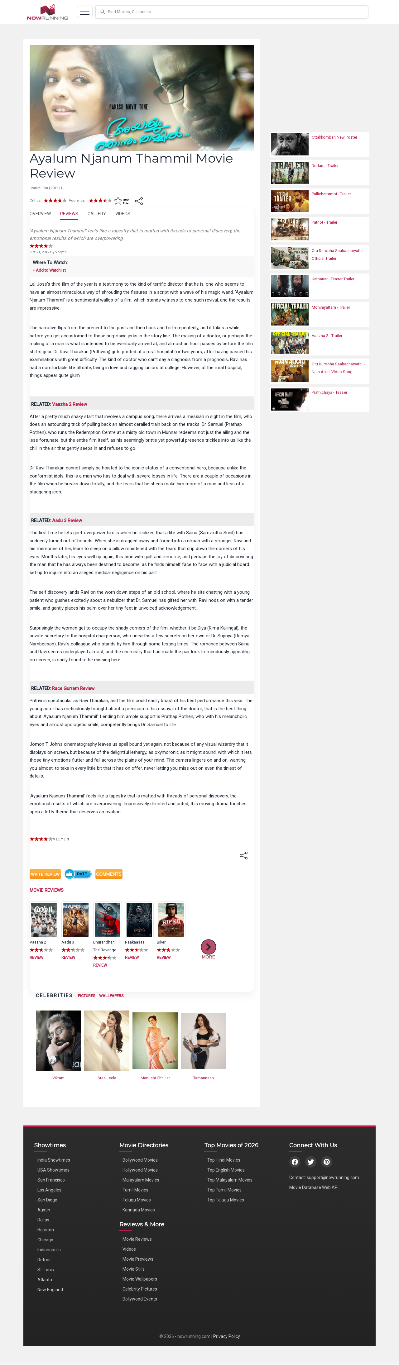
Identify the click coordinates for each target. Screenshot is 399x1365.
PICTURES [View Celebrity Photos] (86, 995)
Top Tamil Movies (224, 1189)
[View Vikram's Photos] (58, 1040)
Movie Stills (134, 1269)
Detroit (44, 1259)
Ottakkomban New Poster (334, 137)
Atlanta (44, 1279)
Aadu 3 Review (67, 520)
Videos (129, 1249)
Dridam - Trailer (325, 165)
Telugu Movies (137, 1199)
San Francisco (51, 1179)
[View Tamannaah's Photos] (203, 1040)
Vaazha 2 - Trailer (327, 335)
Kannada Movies (139, 1209)
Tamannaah (203, 1078)
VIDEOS (122, 213)
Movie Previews (138, 1259)
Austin (43, 1209)
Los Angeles (49, 1189)
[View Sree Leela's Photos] (106, 1040)
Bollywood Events (140, 1298)
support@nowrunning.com (333, 1177)
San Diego (47, 1199)
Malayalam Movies (141, 1179)
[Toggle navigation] (85, 12)
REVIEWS (69, 213)
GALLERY (97, 213)
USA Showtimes (53, 1170)
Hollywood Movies (140, 1170)
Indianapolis (49, 1249)
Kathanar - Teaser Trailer (333, 279)
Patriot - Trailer (324, 222)
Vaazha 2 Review (69, 404)
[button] (234, 12)
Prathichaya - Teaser (329, 392)
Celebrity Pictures (140, 1289)
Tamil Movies (135, 1189)
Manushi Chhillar (155, 1078)
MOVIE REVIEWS (47, 890)
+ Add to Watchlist (49, 270)
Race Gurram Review (73, 688)
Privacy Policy (226, 1336)
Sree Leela (107, 1078)
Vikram (58, 1078)
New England (50, 1289)
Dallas (43, 1219)
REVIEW (36, 957)
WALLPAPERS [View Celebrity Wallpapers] (111, 995)
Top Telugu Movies (225, 1199)
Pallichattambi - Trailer (331, 194)
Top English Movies (226, 1170)
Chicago (45, 1239)
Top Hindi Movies (223, 1160)
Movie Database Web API (314, 1187)
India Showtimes (53, 1160)
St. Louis (45, 1269)
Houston (45, 1229)
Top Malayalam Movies (229, 1179)
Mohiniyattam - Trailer (331, 307)
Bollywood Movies (140, 1160)
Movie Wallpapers (140, 1279)
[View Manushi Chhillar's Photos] (155, 1040)
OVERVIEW (40, 213)
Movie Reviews (137, 1239)
